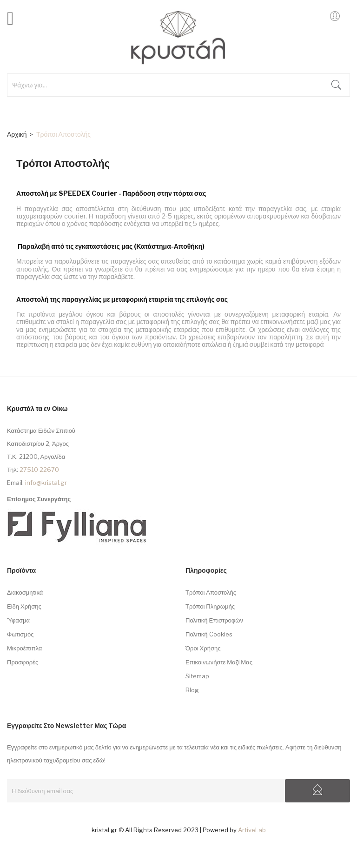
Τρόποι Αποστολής (210, 592)
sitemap (197, 676)
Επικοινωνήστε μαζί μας (218, 662)
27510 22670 (39, 469)
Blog (192, 690)
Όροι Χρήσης (202, 648)
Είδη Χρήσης (24, 606)
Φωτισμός (20, 634)
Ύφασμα (18, 620)
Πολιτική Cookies (208, 634)
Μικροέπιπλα (24, 648)
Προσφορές (22, 662)
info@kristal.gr (46, 482)
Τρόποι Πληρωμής (210, 606)
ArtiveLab (252, 830)
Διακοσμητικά (25, 592)
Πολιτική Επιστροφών (214, 620)
